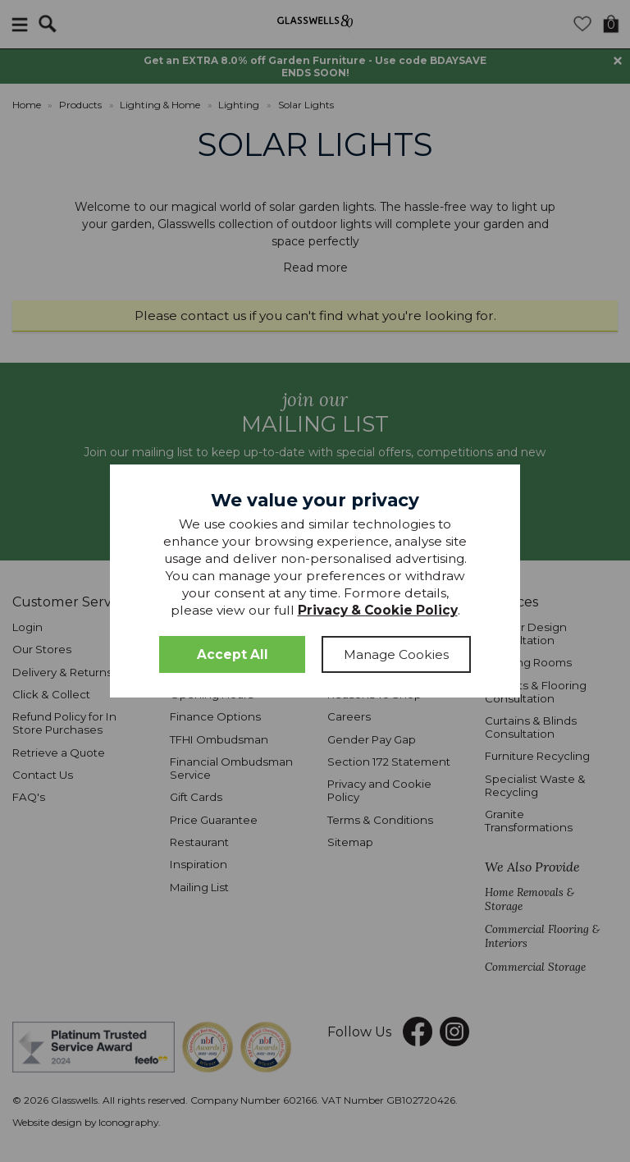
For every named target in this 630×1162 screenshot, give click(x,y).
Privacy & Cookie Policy (378, 610)
